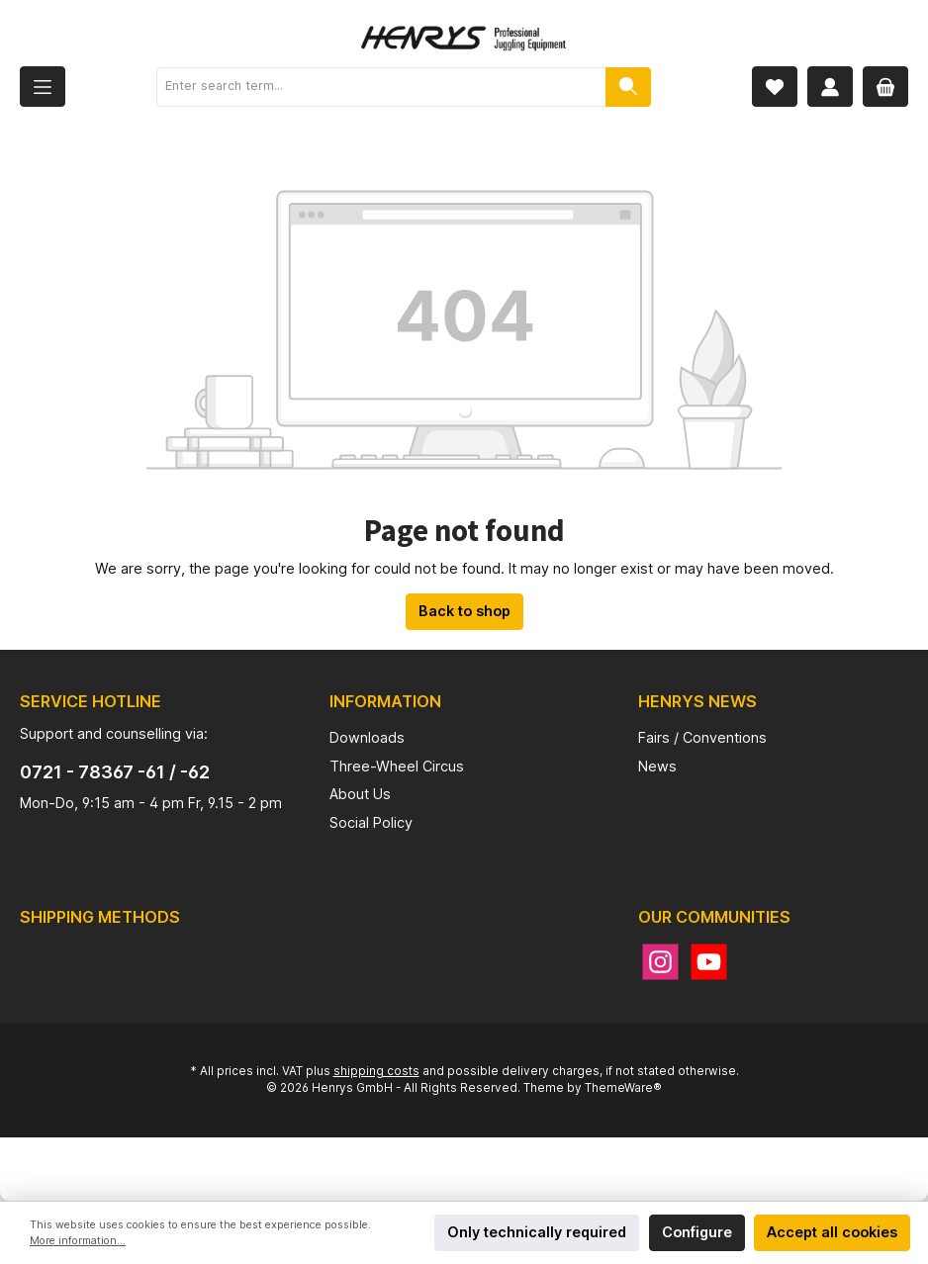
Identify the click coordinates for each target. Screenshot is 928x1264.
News (657, 766)
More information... (78, 1240)
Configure (697, 1231)
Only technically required (536, 1231)
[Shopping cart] (885, 86)
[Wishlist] (774, 86)
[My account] (830, 86)
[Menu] (42, 86)
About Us (360, 793)
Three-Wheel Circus (396, 766)
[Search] (628, 87)
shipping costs (376, 1071)
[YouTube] (709, 962)
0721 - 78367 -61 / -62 (115, 772)
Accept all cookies (832, 1231)
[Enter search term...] (381, 87)
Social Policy (371, 822)
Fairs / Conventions (702, 737)
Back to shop (464, 610)
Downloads (367, 737)
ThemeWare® (623, 1088)
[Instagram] (660, 962)
